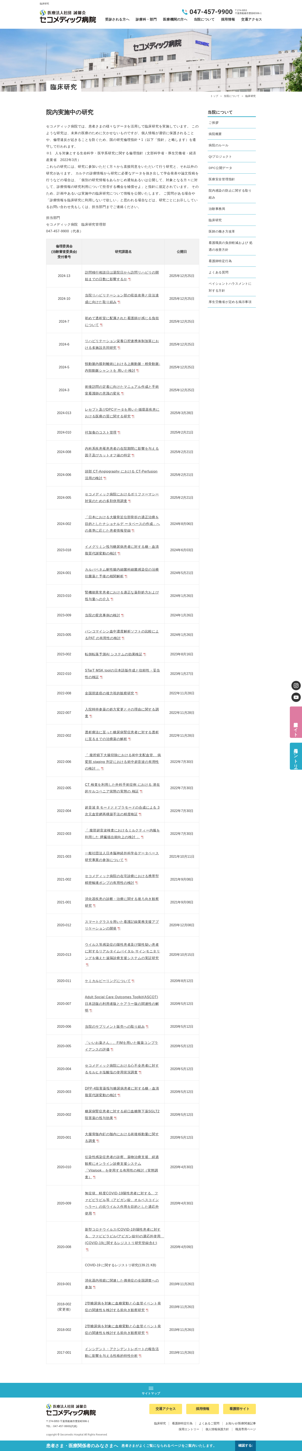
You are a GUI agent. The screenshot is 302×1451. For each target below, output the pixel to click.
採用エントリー (295, 756)
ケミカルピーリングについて (110, 981)
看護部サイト (295, 727)
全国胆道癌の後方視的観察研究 (112, 693)
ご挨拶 (214, 122)
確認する (244, 1445)
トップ (214, 96)
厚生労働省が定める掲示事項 (230, 302)
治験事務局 (217, 208)
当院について (204, 19)
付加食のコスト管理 (103, 432)
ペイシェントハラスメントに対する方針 (230, 287)
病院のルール (219, 145)
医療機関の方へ (175, 19)
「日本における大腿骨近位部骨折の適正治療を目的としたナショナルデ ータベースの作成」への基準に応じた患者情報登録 (122, 523)
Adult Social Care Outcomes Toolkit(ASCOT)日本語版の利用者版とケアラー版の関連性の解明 (122, 1003)
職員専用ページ (245, 1429)
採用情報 (228, 19)
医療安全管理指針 (222, 179)
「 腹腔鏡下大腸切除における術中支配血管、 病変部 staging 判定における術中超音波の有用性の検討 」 (123, 761)
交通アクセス (251, 19)
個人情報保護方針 (217, 1429)
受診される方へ (117, 19)
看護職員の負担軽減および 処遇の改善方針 (231, 246)
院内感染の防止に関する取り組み (230, 194)
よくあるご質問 (209, 1423)
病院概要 (215, 134)
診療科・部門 (146, 19)
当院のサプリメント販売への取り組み (117, 1026)
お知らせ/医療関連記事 (241, 1423)
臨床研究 (215, 220)
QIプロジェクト (220, 156)
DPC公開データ (220, 168)
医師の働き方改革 (222, 231)
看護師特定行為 (220, 261)
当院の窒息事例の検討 (105, 615)
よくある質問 (219, 272)
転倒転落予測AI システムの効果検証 (116, 654)
